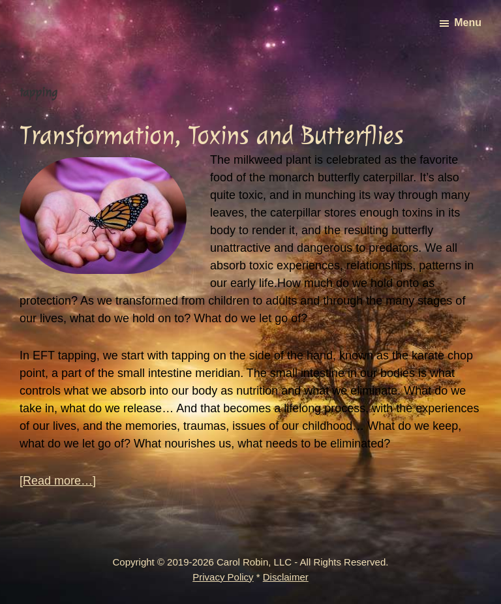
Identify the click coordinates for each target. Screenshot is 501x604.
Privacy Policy (222, 576)
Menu (467, 22)
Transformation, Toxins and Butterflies (212, 135)
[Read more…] (58, 481)
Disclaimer (286, 576)
